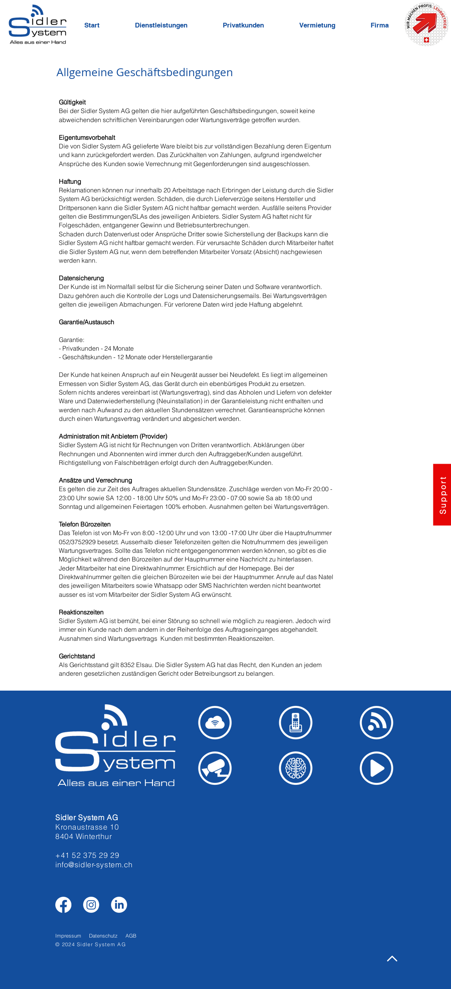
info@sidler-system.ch (94, 864)
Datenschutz (103, 935)
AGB (130, 935)
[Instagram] (91, 905)
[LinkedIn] (119, 905)
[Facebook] (63, 905)
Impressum (68, 935)
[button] (173, 25)
